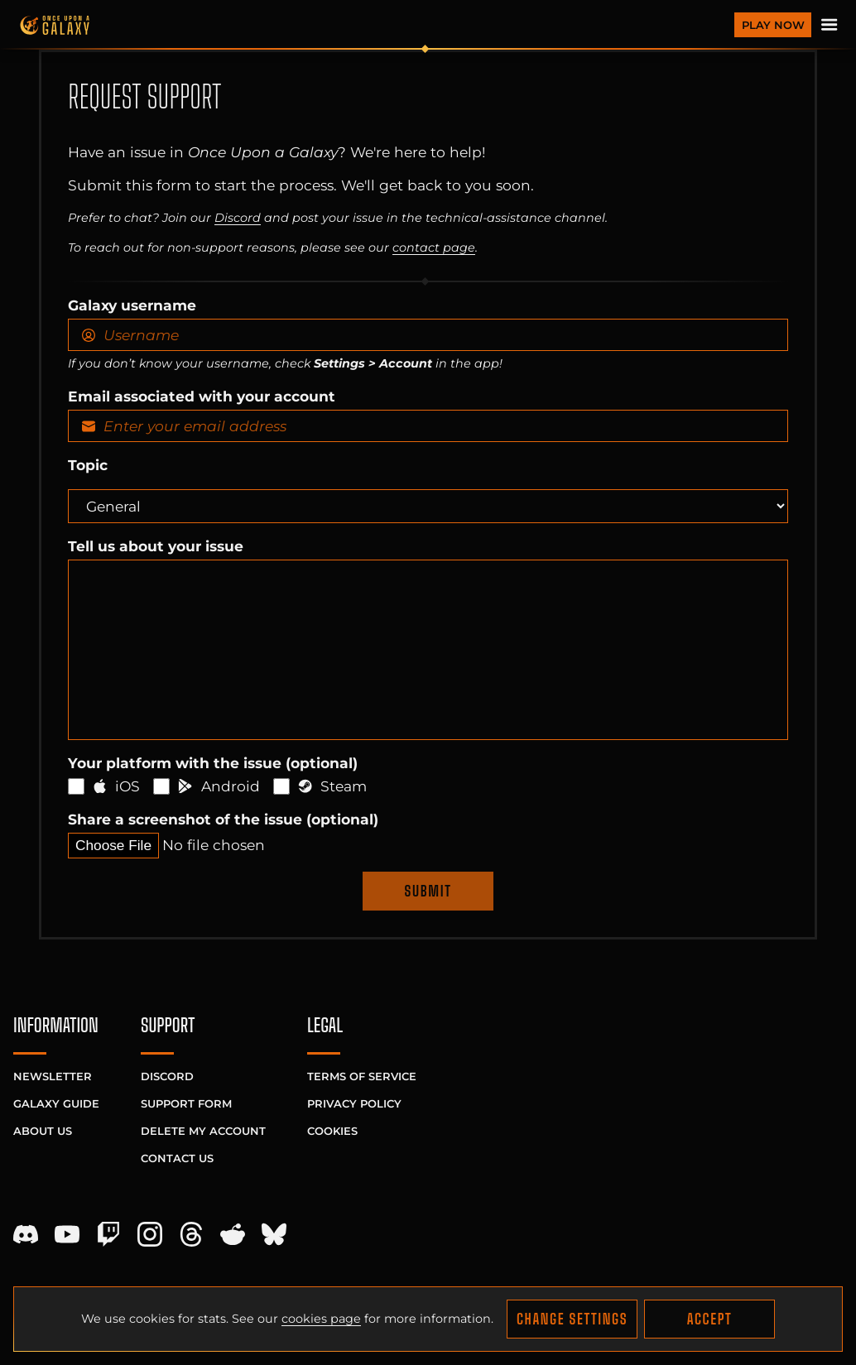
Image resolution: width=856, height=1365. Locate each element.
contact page (433, 247)
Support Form (186, 1103)
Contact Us (177, 1158)
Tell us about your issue (155, 546)
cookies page (321, 1318)
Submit (428, 891)
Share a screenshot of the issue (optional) (223, 819)
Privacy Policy (354, 1103)
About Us (42, 1130)
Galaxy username (132, 305)
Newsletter (52, 1076)
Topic (88, 464)
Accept (710, 1319)
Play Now (773, 24)
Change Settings (572, 1319)
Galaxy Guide (56, 1103)
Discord (237, 217)
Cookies (332, 1130)
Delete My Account (203, 1130)
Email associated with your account (201, 396)
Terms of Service (361, 1076)
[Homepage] (372, 25)
